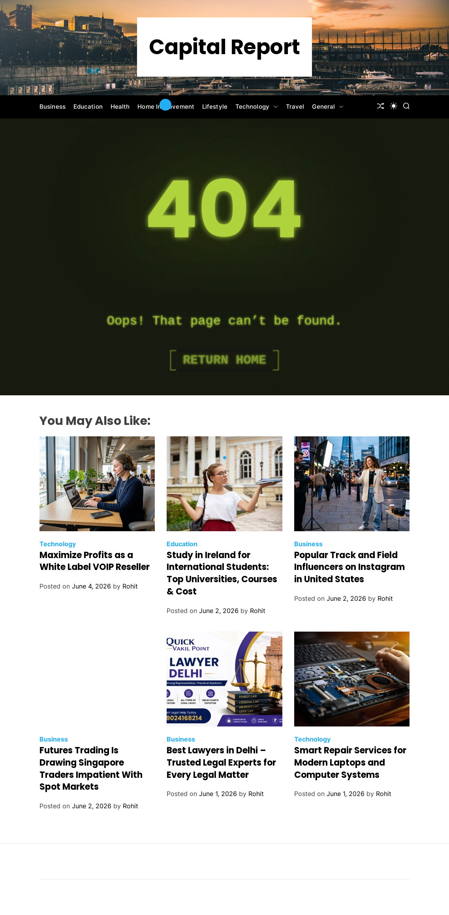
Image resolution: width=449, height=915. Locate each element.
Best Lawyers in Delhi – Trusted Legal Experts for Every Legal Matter (221, 762)
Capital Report (224, 47)
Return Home (224, 360)
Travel (295, 106)
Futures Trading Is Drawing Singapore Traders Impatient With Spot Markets (91, 768)
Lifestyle (214, 106)
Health (120, 106)
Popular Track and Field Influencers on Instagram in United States (349, 567)
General (328, 107)
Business (52, 106)
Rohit (130, 586)
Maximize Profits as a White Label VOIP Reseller (94, 561)
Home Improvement (165, 106)
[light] (393, 105)
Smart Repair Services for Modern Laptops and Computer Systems (350, 762)
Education (88, 106)
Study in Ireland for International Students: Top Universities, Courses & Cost (222, 573)
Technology (256, 107)
